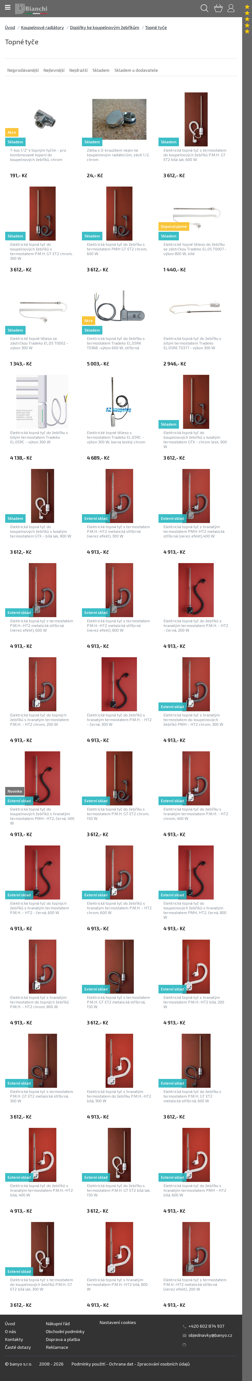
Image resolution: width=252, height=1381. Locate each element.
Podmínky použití (88, 1363)
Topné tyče (156, 27)
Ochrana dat (121, 1363)
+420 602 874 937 (206, 1326)
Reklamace (57, 1347)
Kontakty (14, 1339)
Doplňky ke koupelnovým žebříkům (104, 27)
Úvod (10, 27)
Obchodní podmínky (65, 1331)
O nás (10, 1331)
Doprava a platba (63, 1339)
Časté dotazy (18, 1347)
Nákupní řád (58, 1323)
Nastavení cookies (117, 1322)
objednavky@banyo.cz (210, 1335)
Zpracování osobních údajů (163, 1363)
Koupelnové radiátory (42, 27)
